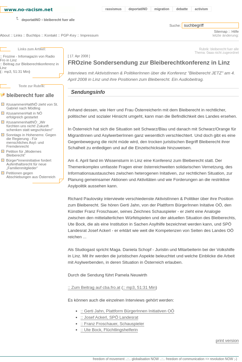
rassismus (113, 9)
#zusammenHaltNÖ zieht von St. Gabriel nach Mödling (29, 106)
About (5, 35)
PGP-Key (68, 35)
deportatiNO (138, 9)
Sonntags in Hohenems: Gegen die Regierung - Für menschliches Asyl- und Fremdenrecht (28, 140)
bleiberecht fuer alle (59, 20)
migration (161, 9)
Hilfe (235, 31)
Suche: (175, 25)
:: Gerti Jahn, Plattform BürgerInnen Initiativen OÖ (127, 311)
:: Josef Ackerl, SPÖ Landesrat (109, 317)
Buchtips (33, 35)
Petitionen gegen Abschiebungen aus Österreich (28, 175)
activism (201, 9)
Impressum (89, 35)
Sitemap (220, 31)
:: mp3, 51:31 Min (15, 71)
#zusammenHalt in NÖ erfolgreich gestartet (21, 115)
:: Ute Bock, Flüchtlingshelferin (109, 329)
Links (18, 35)
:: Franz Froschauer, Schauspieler (112, 323)
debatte (182, 9)
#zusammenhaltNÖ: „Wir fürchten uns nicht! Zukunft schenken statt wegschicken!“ (27, 126)
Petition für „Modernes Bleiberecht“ (21, 153)
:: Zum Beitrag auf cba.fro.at (94, 287)
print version (227, 340)
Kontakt (51, 35)
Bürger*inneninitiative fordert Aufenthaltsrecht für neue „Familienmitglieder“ (26, 164)
